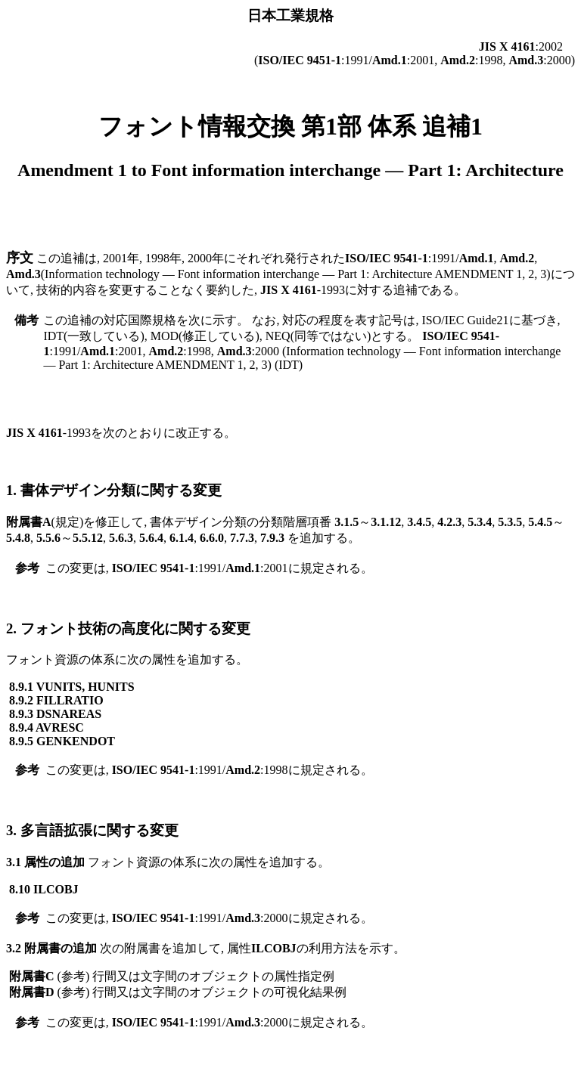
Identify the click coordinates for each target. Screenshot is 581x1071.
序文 (19, 257)
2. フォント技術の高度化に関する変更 (128, 628)
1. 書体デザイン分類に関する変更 (114, 490)
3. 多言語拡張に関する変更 (92, 830)
